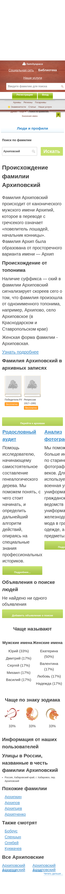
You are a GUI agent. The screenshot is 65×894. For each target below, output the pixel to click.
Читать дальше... (53, 873)
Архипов (12, 803)
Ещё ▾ (23, 111)
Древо (14, 111)
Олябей (12, 843)
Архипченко (15, 814)
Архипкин (13, 797)
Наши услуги (45, 107)
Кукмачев (13, 848)
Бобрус (11, 831)
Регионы (28, 102)
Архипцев (13, 808)
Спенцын (13, 837)
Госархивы (40, 102)
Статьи (32, 107)
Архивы (17, 102)
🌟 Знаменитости (17, 107)
